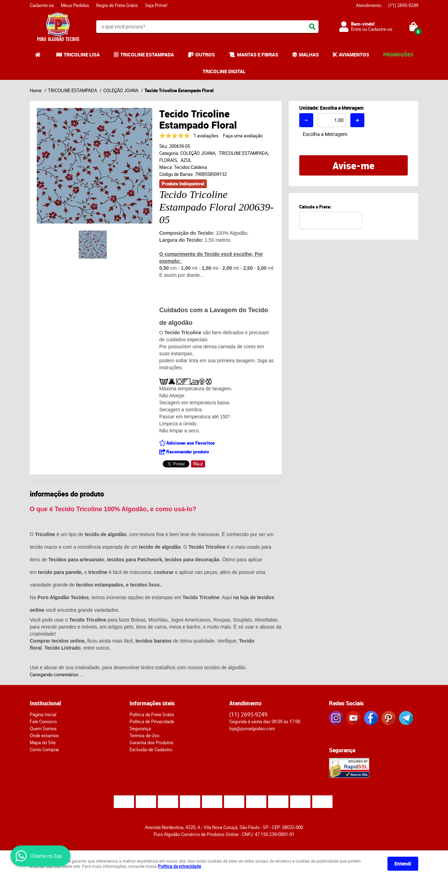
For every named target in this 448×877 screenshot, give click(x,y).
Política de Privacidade (152, 721)
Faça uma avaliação (242, 135)
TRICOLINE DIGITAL (224, 71)
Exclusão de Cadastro (151, 749)
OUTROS (205, 54)
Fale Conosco (43, 721)
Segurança (140, 728)
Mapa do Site (43, 742)
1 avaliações (206, 135)
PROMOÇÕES (398, 54)
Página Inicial (43, 714)
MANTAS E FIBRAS (257, 54)
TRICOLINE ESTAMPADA (147, 54)
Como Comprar (44, 749)
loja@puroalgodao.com (252, 728)
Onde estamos (44, 735)
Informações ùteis (152, 703)
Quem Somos (43, 728)
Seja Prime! (156, 5)
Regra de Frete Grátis (117, 5)
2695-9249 (403, 5)
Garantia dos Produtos (152, 742)
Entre (356, 29)
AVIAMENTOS (354, 54)
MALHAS (309, 54)
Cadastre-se (42, 5)
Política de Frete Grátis (152, 714)
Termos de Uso (144, 735)
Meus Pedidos (75, 5)
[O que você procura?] (312, 26)
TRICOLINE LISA (82, 54)
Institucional (45, 703)
